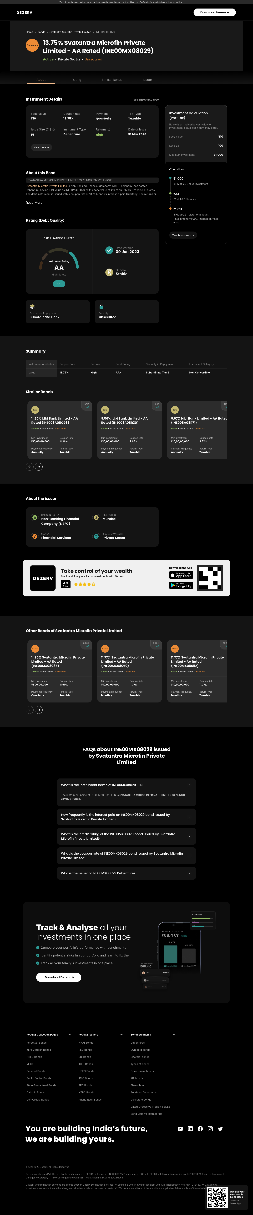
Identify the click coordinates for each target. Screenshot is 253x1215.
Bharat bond (138, 1084)
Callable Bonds (35, 1091)
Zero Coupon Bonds (38, 1048)
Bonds (41, 32)
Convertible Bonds (37, 1098)
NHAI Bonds (86, 1041)
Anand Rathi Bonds (90, 1098)
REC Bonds (85, 1048)
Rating (76, 80)
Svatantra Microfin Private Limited (70, 32)
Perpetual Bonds (36, 1041)
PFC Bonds (85, 1084)
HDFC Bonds (86, 1070)
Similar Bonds (112, 80)
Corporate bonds (141, 1098)
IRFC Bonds (86, 1077)
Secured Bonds (35, 1070)
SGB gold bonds (140, 1048)
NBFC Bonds (34, 1056)
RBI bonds (137, 1077)
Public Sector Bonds (38, 1077)
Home (29, 32)
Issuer (147, 80)
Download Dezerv (214, 12)
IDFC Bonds (86, 1063)
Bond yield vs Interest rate (146, 1112)
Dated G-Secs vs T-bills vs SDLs (150, 1105)
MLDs (30, 1063)
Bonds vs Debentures (144, 1091)
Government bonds (142, 1070)
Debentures (138, 1041)
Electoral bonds (140, 1056)
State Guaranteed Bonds (41, 1084)
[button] (48, 1033)
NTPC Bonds (86, 1091)
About (41, 80)
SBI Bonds (85, 1056)
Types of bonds (140, 1063)
